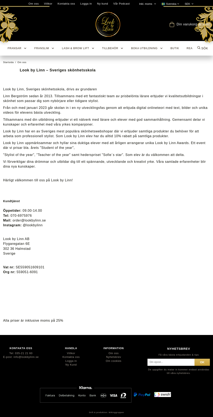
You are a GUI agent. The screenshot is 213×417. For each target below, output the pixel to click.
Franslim (44, 48)
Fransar (17, 48)
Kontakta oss (66, 3)
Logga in (86, 3)
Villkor (71, 353)
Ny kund (102, 3)
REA (190, 48)
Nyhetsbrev (113, 356)
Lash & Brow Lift (78, 48)
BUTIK (175, 48)
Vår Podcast (121, 3)
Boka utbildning (147, 48)
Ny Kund (71, 364)
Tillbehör (113, 48)
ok (202, 362)
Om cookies (113, 360)
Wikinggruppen (116, 412)
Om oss (114, 353)
